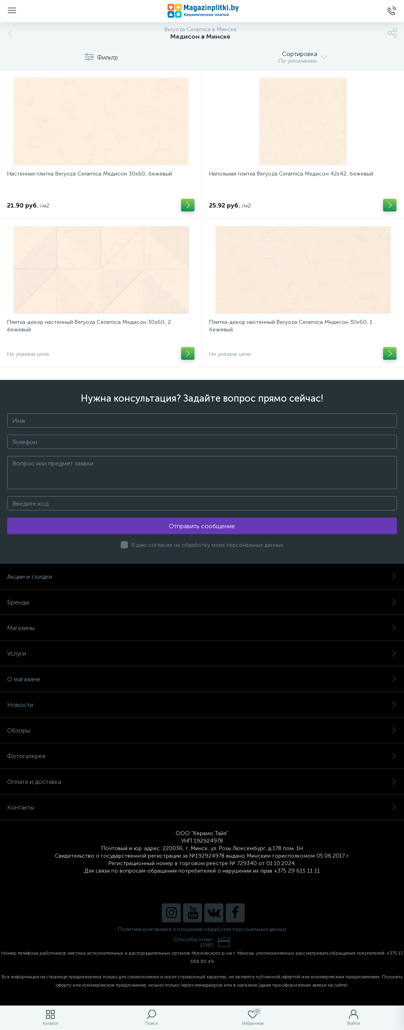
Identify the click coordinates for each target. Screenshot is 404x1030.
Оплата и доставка (202, 781)
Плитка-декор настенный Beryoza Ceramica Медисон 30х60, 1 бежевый (290, 326)
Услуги (202, 653)
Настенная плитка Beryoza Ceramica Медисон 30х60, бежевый (89, 173)
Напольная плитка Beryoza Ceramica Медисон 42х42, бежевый (291, 173)
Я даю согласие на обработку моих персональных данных (207, 545)
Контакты (202, 807)
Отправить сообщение (202, 526)
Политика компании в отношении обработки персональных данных (202, 929)
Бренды (202, 602)
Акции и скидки (202, 576)
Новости (202, 704)
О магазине (202, 679)
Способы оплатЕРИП (202, 942)
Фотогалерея (202, 756)
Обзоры (202, 730)
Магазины (202, 628)
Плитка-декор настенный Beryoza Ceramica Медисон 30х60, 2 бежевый (89, 326)
